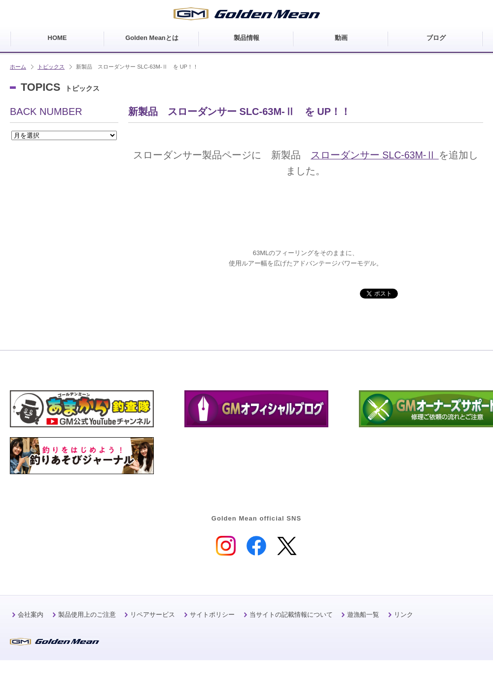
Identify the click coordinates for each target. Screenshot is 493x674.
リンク (403, 614)
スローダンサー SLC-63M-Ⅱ (375, 155)
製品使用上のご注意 (87, 614)
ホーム (18, 67)
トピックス (51, 67)
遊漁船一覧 (363, 614)
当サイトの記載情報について (291, 614)
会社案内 (30, 614)
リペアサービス (152, 614)
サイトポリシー (212, 614)
